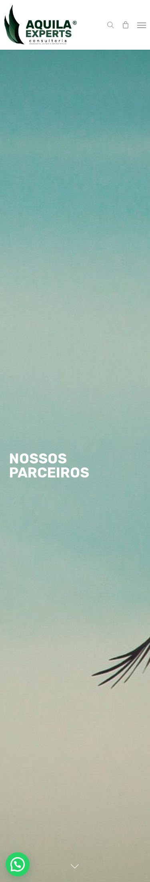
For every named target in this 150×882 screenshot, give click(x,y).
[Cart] (125, 25)
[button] (141, 25)
